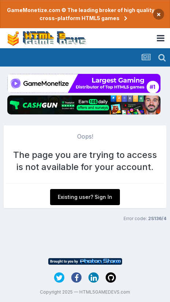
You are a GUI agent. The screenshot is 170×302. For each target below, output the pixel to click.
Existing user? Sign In (85, 197)
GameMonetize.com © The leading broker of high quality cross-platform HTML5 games (80, 14)
